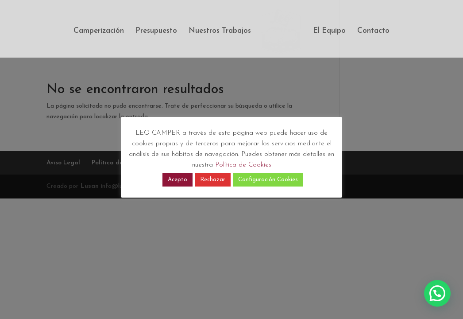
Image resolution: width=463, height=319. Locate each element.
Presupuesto (156, 31)
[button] (437, 293)
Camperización (98, 31)
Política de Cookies (243, 165)
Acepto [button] (177, 180)
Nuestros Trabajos (220, 31)
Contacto (373, 31)
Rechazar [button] (212, 180)
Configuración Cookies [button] (268, 180)
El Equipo (329, 31)
